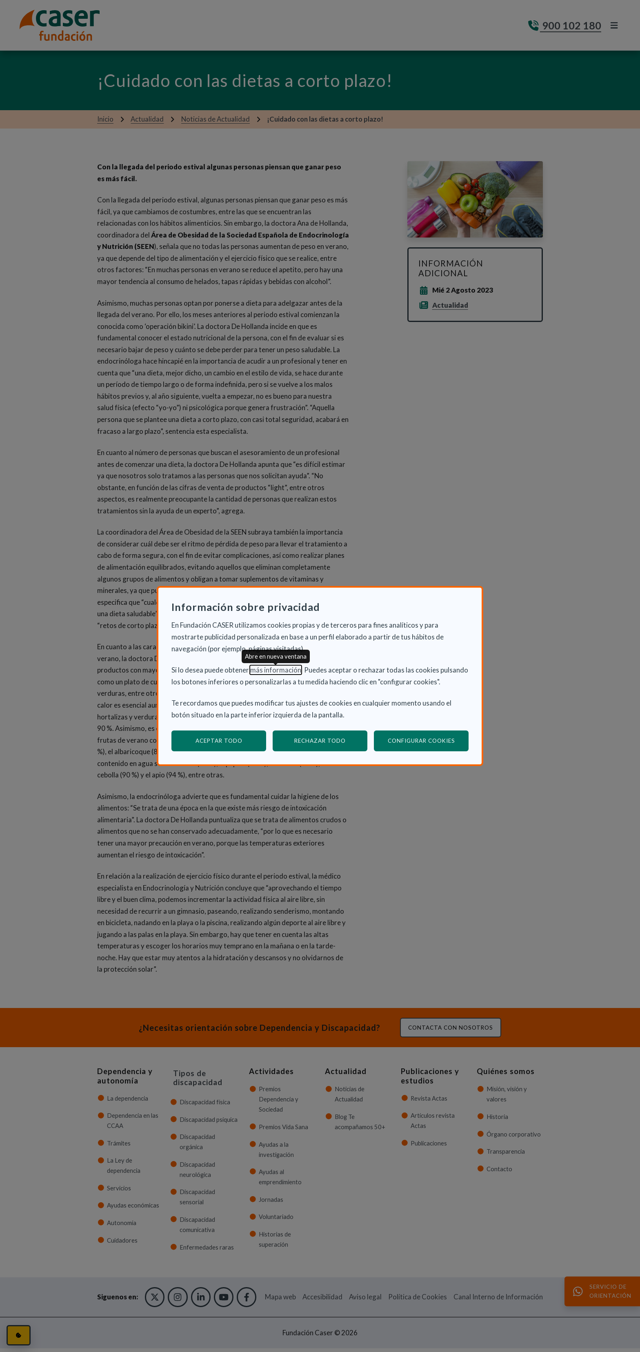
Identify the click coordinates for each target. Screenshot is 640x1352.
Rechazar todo (320, 740)
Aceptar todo (219, 740)
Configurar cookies (428, 740)
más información (275, 670)
